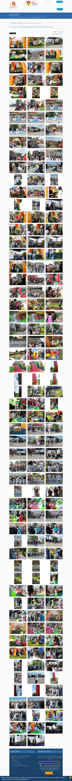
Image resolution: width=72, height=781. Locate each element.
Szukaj (59, 1)
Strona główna (13, 23)
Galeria (20, 23)
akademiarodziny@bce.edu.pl (21, 765)
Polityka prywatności (22, 779)
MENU (60, 9)
